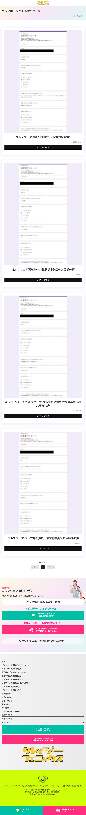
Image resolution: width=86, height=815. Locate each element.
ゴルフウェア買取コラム (11, 690)
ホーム (73, 16)
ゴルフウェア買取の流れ (11, 669)
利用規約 (5, 704)
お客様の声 (6, 694)
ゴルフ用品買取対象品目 (11, 676)
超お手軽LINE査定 (43, 729)
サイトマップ (7, 701)
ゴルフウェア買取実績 (11, 686)
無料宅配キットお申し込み (43, 739)
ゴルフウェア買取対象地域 (12, 679)
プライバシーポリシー (11, 711)
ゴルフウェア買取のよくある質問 (15, 683)
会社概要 (5, 708)
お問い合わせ (7, 697)
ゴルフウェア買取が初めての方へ (15, 665)
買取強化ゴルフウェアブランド (14, 672)
